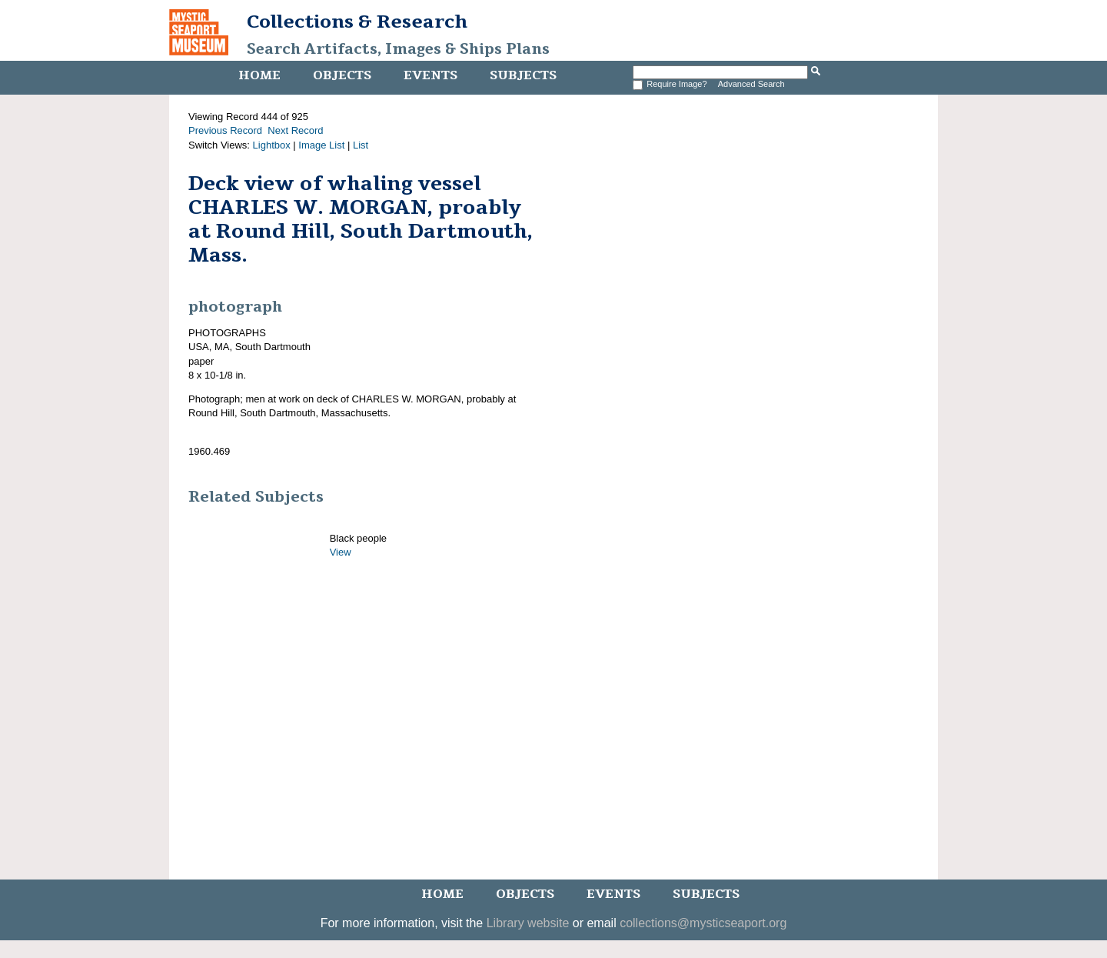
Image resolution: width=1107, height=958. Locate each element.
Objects (342, 75)
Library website (528, 923)
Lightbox (272, 145)
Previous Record (225, 130)
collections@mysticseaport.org (703, 923)
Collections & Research (357, 21)
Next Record (295, 130)
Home (259, 75)
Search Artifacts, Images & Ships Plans (398, 49)
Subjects (523, 75)
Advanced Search (751, 83)
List (360, 145)
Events (430, 75)
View (340, 552)
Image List (321, 145)
